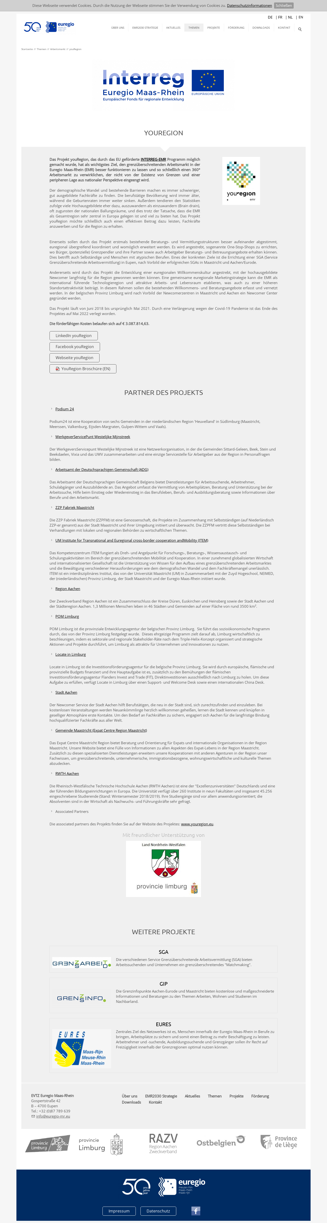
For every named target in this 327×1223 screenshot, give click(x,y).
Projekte (213, 27)
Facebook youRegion (76, 346)
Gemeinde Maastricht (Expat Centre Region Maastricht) (102, 730)
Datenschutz (158, 1210)
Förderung (236, 27)
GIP (164, 983)
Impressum (119, 1210)
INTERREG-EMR (153, 159)
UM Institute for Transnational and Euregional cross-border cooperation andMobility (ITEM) (133, 540)
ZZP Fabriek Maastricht (76, 507)
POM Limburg (68, 616)
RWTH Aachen (68, 773)
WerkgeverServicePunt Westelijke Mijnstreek (94, 436)
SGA (163, 951)
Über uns (117, 27)
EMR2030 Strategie (145, 27)
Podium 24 (66, 408)
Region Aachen (69, 588)
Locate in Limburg (72, 654)
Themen (194, 27)
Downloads (261, 27)
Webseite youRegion (76, 357)
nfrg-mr (53, 1116)
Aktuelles (173, 27)
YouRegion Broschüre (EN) (87, 368)
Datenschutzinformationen (249, 5)
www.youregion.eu (198, 823)
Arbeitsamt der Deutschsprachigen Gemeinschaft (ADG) (103, 469)
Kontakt (284, 27)
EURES (163, 1024)
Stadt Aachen (67, 692)
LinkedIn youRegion (75, 335)
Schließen (284, 5)
